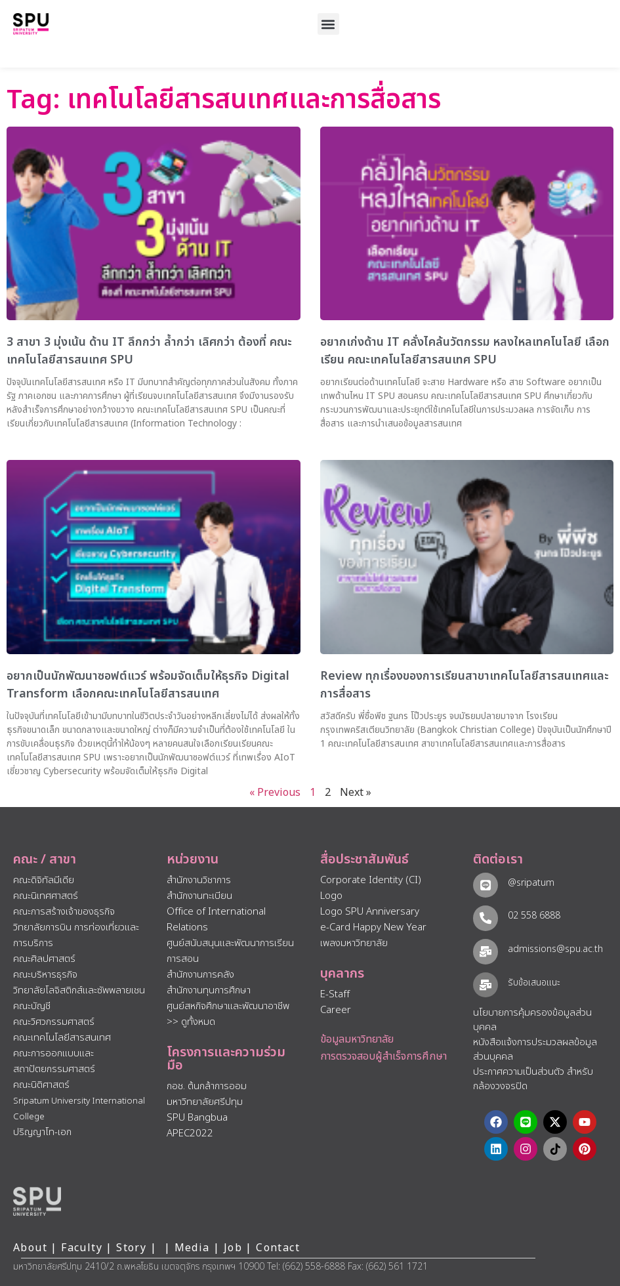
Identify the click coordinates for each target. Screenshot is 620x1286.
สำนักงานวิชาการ (199, 880)
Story (131, 1248)
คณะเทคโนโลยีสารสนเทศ (62, 1037)
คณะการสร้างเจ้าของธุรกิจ (64, 911)
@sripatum (530, 883)
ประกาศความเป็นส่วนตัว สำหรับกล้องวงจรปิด (533, 1079)
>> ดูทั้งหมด (191, 1021)
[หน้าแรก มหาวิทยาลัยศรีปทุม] (37, 1201)
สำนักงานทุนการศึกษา (209, 990)
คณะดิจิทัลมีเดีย (43, 880)
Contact (278, 1248)
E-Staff (335, 994)
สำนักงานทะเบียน (199, 895)
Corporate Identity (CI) (370, 880)
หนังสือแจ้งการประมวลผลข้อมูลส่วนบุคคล (535, 1050)
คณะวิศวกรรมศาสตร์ (53, 1021)
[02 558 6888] (485, 917)
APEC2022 (190, 1133)
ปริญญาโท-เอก (42, 1132)
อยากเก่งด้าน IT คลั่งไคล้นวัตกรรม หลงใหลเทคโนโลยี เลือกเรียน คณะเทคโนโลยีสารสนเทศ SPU (465, 351)
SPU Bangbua (197, 1117)
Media (194, 1248)
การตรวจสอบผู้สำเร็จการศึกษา (383, 1056)
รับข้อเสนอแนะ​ (533, 982)
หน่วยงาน (192, 859)
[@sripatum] (485, 885)
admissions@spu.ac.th (554, 949)
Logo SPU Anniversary (369, 911)
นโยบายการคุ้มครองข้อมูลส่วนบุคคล (532, 1020)
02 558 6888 (533, 916)
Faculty (81, 1248)
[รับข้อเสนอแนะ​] (485, 984)
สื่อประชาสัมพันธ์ (364, 859)
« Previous (274, 792)
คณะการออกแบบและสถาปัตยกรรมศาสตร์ (54, 1061)
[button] (328, 24)
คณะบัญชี (32, 1006)
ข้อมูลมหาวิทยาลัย (357, 1039)
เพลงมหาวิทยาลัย (354, 943)
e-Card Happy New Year (373, 927)
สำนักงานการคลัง (200, 974)
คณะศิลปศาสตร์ (44, 958)
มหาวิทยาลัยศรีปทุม (205, 1102)
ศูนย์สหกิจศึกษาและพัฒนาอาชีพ (228, 1006)
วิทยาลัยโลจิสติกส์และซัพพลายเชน (79, 990)
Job (233, 1248)
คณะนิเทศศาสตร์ (45, 895)
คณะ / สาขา (44, 859)
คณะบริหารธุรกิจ (45, 974)
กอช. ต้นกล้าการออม (207, 1086)
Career (335, 1010)
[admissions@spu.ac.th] (485, 951)
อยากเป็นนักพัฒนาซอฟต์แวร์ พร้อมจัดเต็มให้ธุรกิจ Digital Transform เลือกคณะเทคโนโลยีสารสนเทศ (148, 685)
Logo (331, 895)
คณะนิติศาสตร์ (41, 1084)
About (30, 1248)
